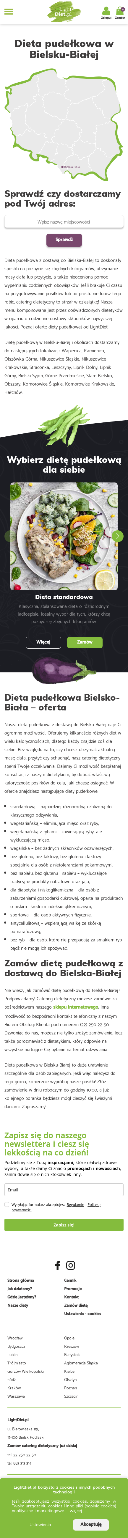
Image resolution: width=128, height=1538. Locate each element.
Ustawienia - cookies (82, 1314)
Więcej (43, 642)
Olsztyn (70, 1379)
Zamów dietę (76, 1305)
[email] (64, 1189)
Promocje (73, 1289)
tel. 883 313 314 (19, 1462)
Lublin (12, 1354)
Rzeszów (71, 1346)
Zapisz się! (64, 1225)
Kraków (14, 1387)
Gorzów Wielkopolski (25, 1371)
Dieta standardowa (64, 597)
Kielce (69, 1371)
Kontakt (71, 1297)
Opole (69, 1337)
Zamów (84, 642)
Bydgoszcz (16, 1346)
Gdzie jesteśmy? (21, 1297)
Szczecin (71, 1395)
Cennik (70, 1280)
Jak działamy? (19, 1289)
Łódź (11, 1379)
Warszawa (16, 1395)
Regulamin (75, 1204)
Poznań (70, 1387)
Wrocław (14, 1337)
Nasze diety (17, 1305)
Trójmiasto (16, 1362)
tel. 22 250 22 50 (21, 1454)
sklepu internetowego (75, 1007)
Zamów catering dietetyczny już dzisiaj (42, 1446)
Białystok (72, 1354)
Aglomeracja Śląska (81, 1362)
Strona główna (20, 1280)
